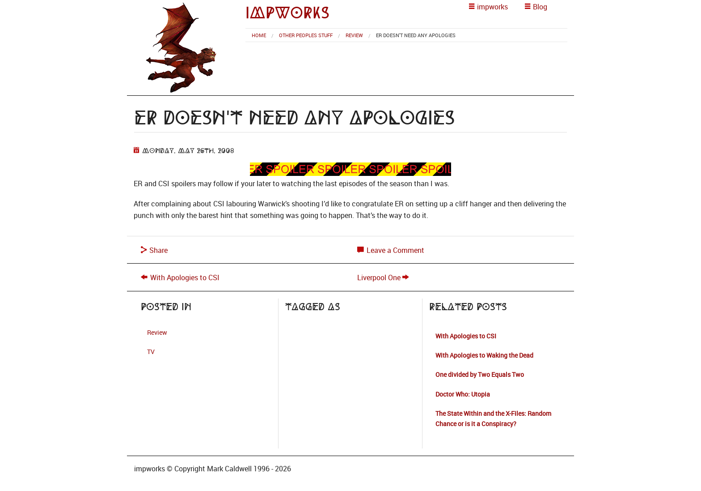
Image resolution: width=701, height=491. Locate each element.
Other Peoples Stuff (306, 35)
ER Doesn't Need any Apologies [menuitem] (416, 35)
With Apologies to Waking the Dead (484, 355)
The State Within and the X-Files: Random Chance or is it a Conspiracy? (493, 418)
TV (151, 351)
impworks (287, 12)
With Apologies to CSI (185, 277)
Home (259, 35)
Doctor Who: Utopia (462, 394)
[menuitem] (259, 35)
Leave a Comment (390, 250)
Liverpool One (379, 277)
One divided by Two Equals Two (479, 374)
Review (354, 35)
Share (154, 250)
